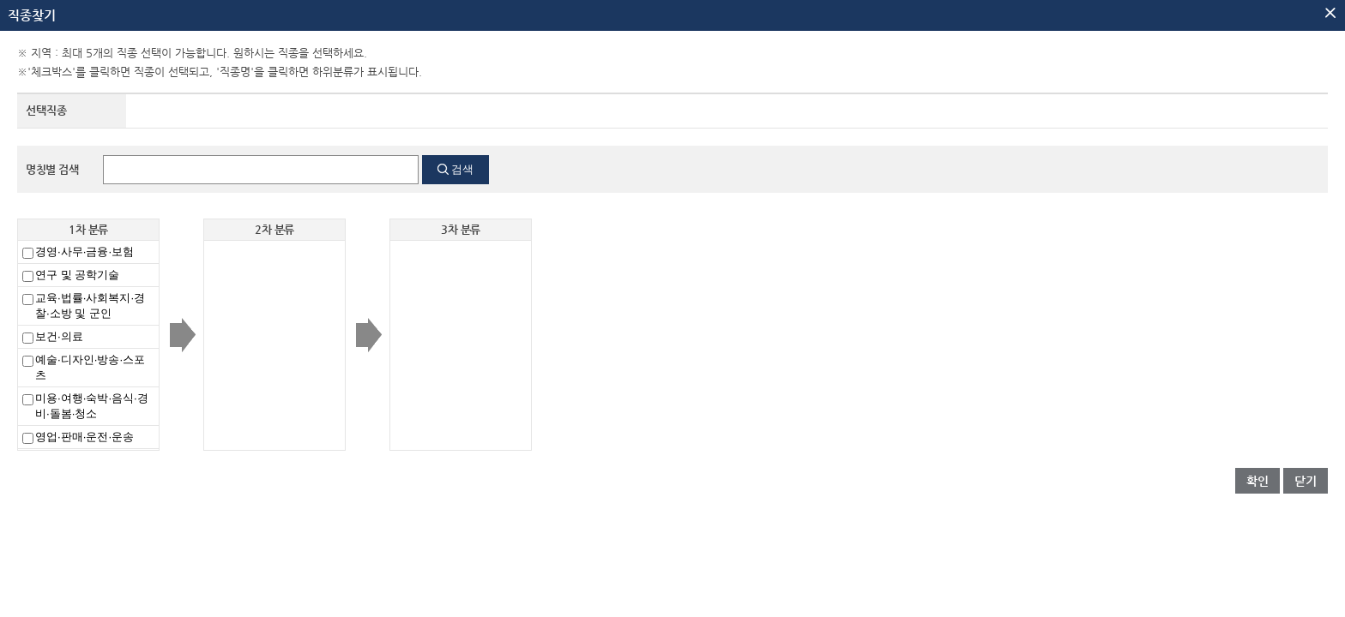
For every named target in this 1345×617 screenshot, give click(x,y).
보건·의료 (59, 336)
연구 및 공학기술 (77, 274)
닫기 (1305, 481)
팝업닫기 (1330, 13)
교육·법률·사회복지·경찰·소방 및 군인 (90, 305)
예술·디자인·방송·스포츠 (90, 367)
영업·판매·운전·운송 (84, 436)
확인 (1257, 481)
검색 (462, 169)
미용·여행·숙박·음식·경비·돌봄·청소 (91, 406)
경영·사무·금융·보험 (84, 251)
